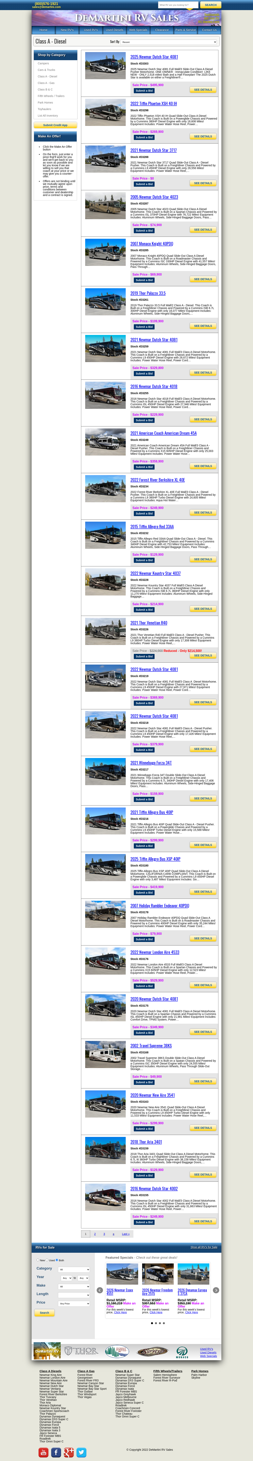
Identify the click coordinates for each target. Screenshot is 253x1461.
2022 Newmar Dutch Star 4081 (154, 669)
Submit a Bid (144, 90)
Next (216, 1290)
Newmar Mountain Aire (54, 1380)
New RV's (67, 29)
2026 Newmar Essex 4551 (120, 1291)
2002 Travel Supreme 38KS (151, 1045)
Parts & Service (186, 29)
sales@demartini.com (46, 7)
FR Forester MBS (50, 1435)
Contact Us (209, 29)
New (42, 1260)
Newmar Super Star (52, 1391)
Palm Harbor (199, 1374)
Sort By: (115, 41)
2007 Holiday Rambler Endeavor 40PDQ (159, 905)
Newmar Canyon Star (90, 1383)
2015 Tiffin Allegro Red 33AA (152, 526)
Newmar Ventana (50, 1388)
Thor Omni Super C (51, 1441)
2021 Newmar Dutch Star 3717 (153, 150)
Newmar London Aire (52, 1377)
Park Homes (45, 102)
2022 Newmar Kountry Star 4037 (155, 573)
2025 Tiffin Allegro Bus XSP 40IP (155, 859)
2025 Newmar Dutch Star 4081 (154, 56)
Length (42, 1294)
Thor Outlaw (85, 1391)
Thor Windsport (86, 1394)
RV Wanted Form (208, 21)
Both (61, 1260)
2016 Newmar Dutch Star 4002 (154, 1188)
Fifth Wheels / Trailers (51, 96)
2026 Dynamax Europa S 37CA (192, 1291)
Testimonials (211, 14)
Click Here (120, 1312)
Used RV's (91, 29)
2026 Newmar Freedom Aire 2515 (157, 1291)
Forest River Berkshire (53, 1394)
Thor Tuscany (48, 1397)
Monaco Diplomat (50, 1405)
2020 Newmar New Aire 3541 (152, 1095)
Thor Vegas (84, 1397)
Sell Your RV (211, 18)
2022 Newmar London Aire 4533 (154, 952)
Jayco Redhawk (125, 1399)
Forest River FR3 (88, 1380)
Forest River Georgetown (85, 1376)
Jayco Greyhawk (125, 1394)
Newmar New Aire (51, 1383)
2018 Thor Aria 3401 (146, 1142)
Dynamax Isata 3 (50, 1430)
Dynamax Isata (124, 1388)
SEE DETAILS (203, 89)
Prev (100, 1290)
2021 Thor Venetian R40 (148, 622)
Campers (43, 63)
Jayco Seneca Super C (129, 1402)
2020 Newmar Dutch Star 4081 (154, 999)
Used (52, 1260)
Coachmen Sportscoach (54, 1410)
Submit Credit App (55, 125)
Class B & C (45, 89)
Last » (126, 1234)
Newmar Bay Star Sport (92, 1388)
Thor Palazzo (48, 1413)
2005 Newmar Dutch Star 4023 (154, 197)
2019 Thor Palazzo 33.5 (148, 293)
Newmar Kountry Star (53, 1408)
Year (40, 1277)
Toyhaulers (44, 109)
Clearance (162, 29)
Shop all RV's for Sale (204, 1247)
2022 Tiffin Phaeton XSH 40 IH (153, 103)
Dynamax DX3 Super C (54, 1419)
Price (41, 1302)
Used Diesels (114, 29)
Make (41, 1285)
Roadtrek (45, 1438)
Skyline (195, 1377)
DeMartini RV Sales (127, 18)
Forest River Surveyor (166, 1377)
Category (44, 1268)
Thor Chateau (123, 1413)
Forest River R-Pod (165, 1380)
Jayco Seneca (48, 1433)
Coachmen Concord (127, 1408)
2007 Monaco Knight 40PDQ (151, 243)
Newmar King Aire (51, 1374)
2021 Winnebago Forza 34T (151, 762)
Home (43, 29)
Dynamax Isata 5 (50, 1427)
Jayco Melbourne (126, 1397)
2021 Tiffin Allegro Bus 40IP (151, 812)
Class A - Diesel (47, 76)
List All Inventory (48, 115)
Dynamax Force (49, 1424)
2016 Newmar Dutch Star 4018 (153, 386)
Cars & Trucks (46, 69)
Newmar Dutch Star (52, 1386)
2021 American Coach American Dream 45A (163, 433)
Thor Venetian (48, 1399)
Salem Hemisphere (165, 1374)
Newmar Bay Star (88, 1386)
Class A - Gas (46, 83)
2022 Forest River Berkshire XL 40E (157, 480)
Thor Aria (45, 1402)
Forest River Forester (128, 1410)
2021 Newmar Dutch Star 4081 (153, 339)
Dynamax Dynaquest (52, 1416)
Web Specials (138, 29)
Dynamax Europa (50, 1422)
